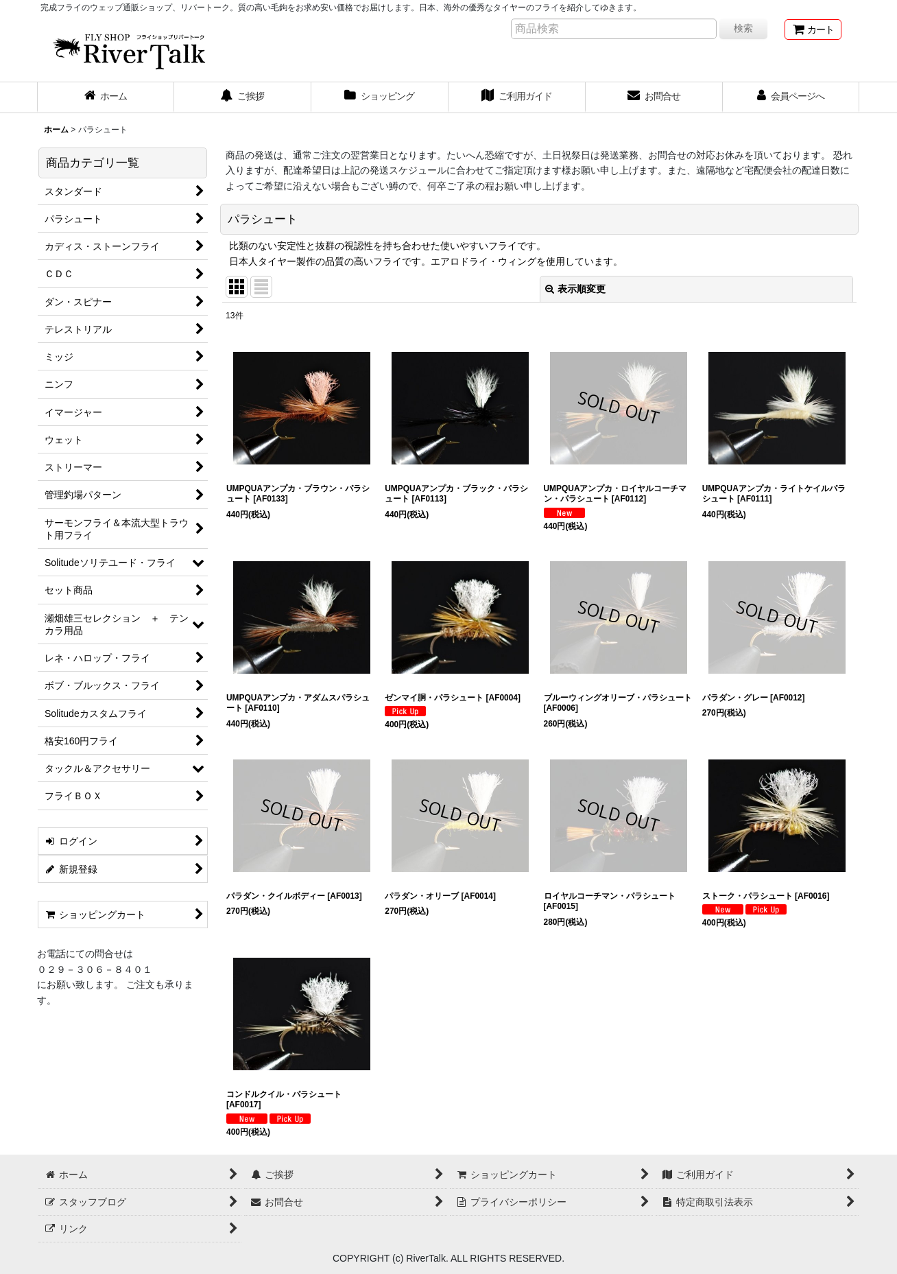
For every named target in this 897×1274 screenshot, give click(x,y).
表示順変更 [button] (575, 288)
